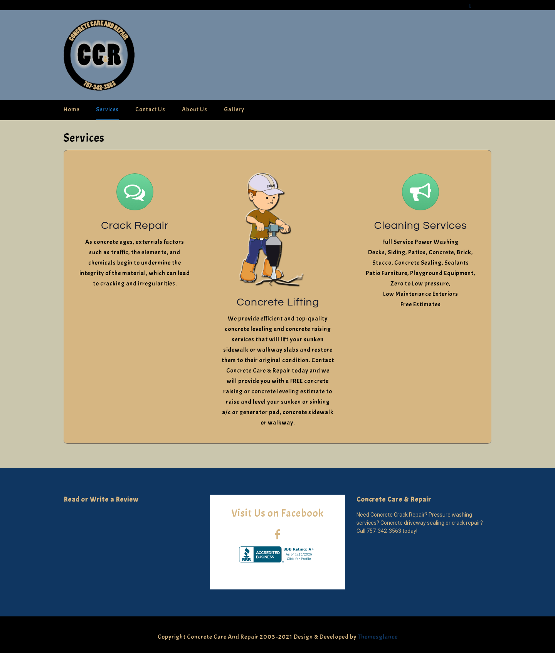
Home (71, 109)
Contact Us (150, 109)
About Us (194, 109)
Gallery (234, 109)
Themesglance (377, 637)
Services (107, 109)
